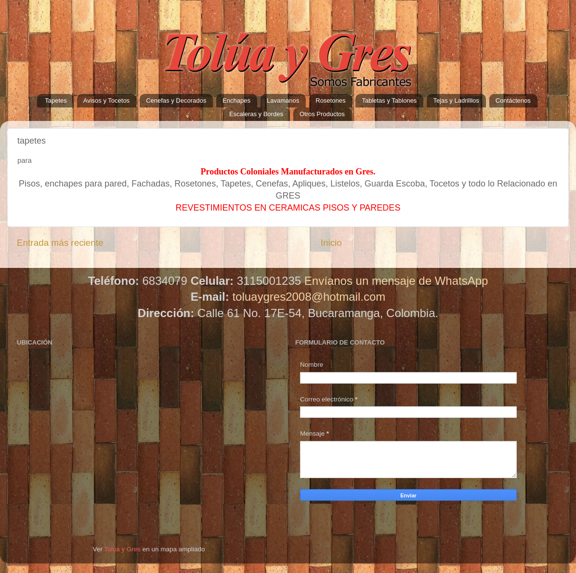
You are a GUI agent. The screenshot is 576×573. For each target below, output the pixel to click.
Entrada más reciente (60, 243)
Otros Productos (322, 114)
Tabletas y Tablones (389, 100)
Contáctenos (513, 100)
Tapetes (56, 100)
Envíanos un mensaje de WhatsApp (396, 280)
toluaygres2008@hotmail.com (308, 296)
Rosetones (330, 100)
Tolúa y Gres (122, 549)
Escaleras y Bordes (256, 114)
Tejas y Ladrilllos (456, 100)
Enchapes (236, 100)
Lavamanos (283, 100)
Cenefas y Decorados (176, 100)
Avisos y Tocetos (106, 100)
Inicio (331, 243)
